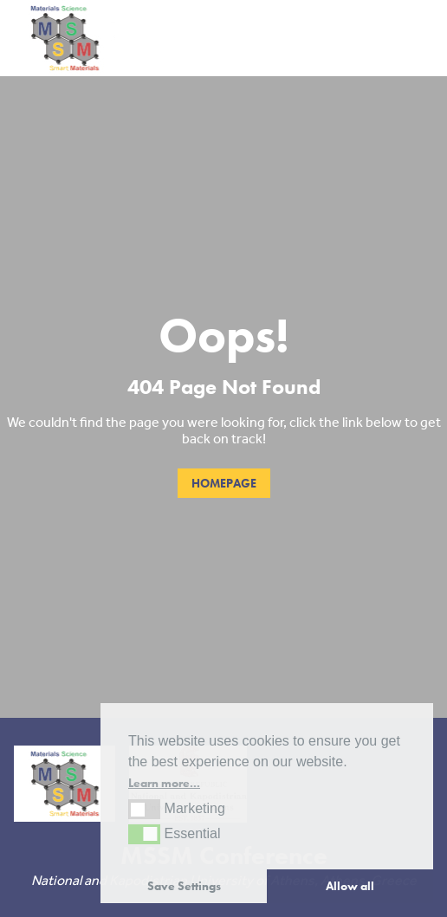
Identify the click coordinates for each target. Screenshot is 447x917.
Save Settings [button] (184, 886)
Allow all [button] (350, 886)
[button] (144, 808)
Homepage (223, 483)
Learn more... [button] (164, 783)
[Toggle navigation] (417, 38)
